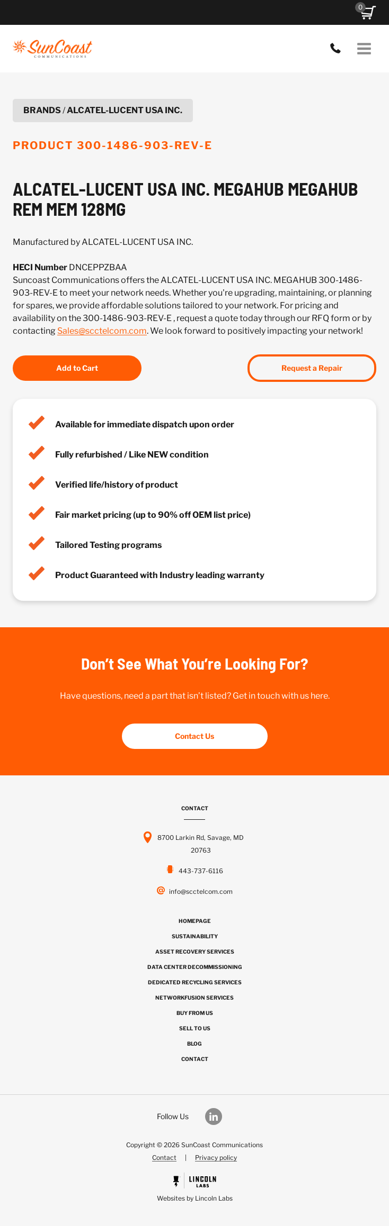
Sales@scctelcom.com (102, 331)
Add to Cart (77, 367)
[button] (368, 13)
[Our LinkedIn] (219, 1116)
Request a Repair (311, 367)
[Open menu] (363, 48)
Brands (42, 110)
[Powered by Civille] (194, 1189)
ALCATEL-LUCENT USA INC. (124, 110)
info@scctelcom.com (201, 891)
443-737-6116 (338, 48)
